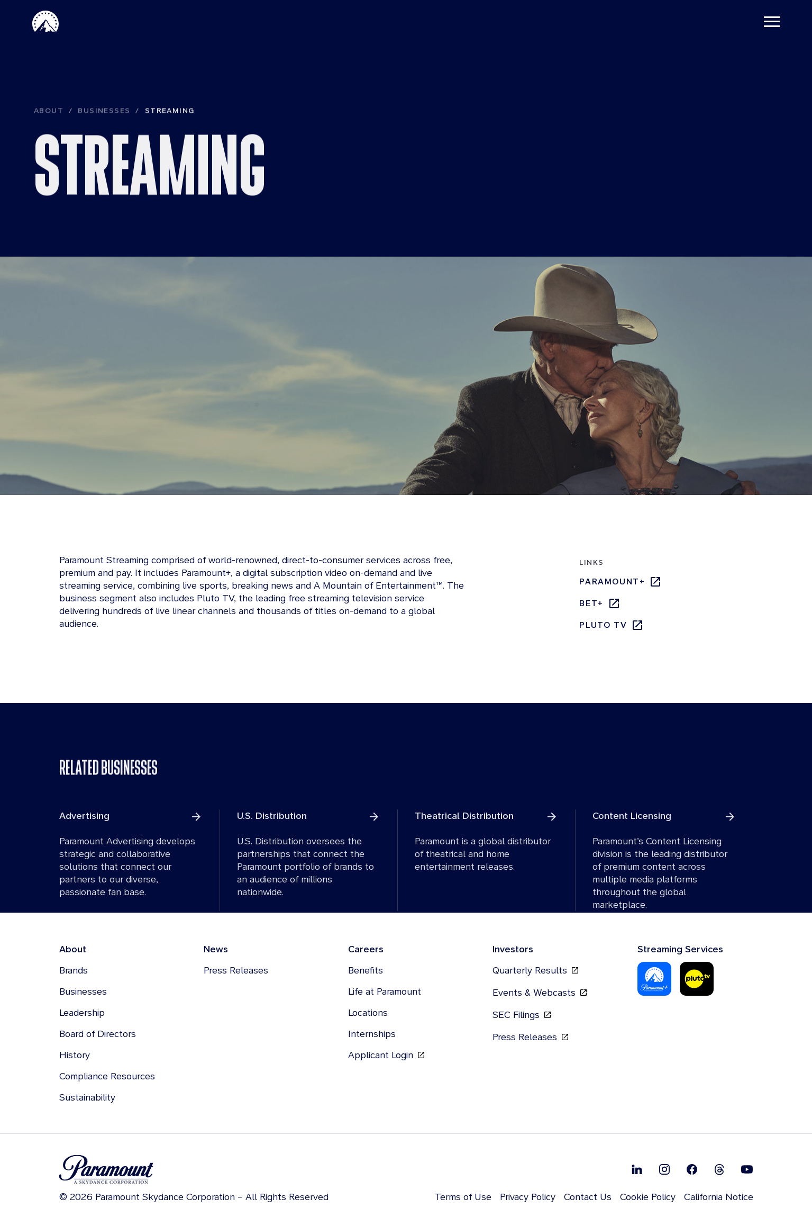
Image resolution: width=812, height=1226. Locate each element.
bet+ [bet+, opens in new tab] (599, 604)
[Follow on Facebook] (692, 1170)
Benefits (365, 971)
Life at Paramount (384, 992)
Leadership (82, 1014)
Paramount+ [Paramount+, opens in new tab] (620, 582)
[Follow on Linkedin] (637, 1170)
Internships (372, 1035)
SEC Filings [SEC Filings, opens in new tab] (521, 1016)
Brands (73, 971)
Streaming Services (680, 950)
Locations (368, 1014)
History (74, 1056)
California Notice (718, 1198)
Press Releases (236, 971)
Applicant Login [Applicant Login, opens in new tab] (386, 1056)
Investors (512, 950)
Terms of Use (463, 1198)
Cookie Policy (648, 1198)
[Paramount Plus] (654, 980)
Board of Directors (97, 1035)
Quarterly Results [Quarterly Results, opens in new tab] (535, 972)
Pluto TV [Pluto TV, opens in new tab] (611, 626)
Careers (366, 950)
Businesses (104, 132)
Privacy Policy (527, 1198)
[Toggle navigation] (770, 21)
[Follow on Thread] (719, 1170)
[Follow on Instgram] (664, 1170)
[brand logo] (194, 1171)
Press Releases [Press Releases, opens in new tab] (530, 1038)
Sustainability (87, 1098)
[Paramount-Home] (47, 21)
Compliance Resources (107, 1077)
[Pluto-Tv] (697, 980)
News (216, 950)
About (48, 132)
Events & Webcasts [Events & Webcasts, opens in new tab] (539, 994)
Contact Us (588, 1198)
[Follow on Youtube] (747, 1170)
